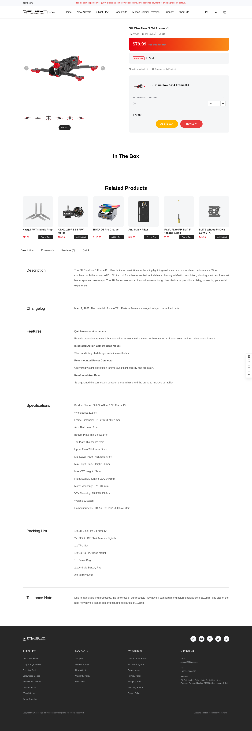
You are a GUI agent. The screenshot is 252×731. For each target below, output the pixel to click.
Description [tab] (27, 250)
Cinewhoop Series (31, 676)
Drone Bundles (30, 699)
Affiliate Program (136, 664)
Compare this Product (164, 69)
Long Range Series (32, 664)
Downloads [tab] (47, 250)
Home (68, 12)
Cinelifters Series (31, 658)
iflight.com (28, 3)
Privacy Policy (134, 676)
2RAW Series (29, 693)
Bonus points (134, 670)
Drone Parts (120, 12)
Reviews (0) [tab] (68, 250)
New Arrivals (84, 12)
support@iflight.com (189, 662)
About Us (184, 12)
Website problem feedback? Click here (210, 713)
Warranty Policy (82, 676)
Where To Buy (82, 664)
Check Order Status (137, 658)
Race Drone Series (32, 681)
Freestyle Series (30, 670)
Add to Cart (166, 123)
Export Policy (134, 693)
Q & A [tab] (86, 250)
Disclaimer (80, 681)
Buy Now (191, 123)
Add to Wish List (138, 69)
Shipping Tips (134, 681)
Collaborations (29, 687)
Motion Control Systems (145, 12)
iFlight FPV (102, 12)
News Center (81, 670)
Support (169, 12)
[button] (103, 68)
